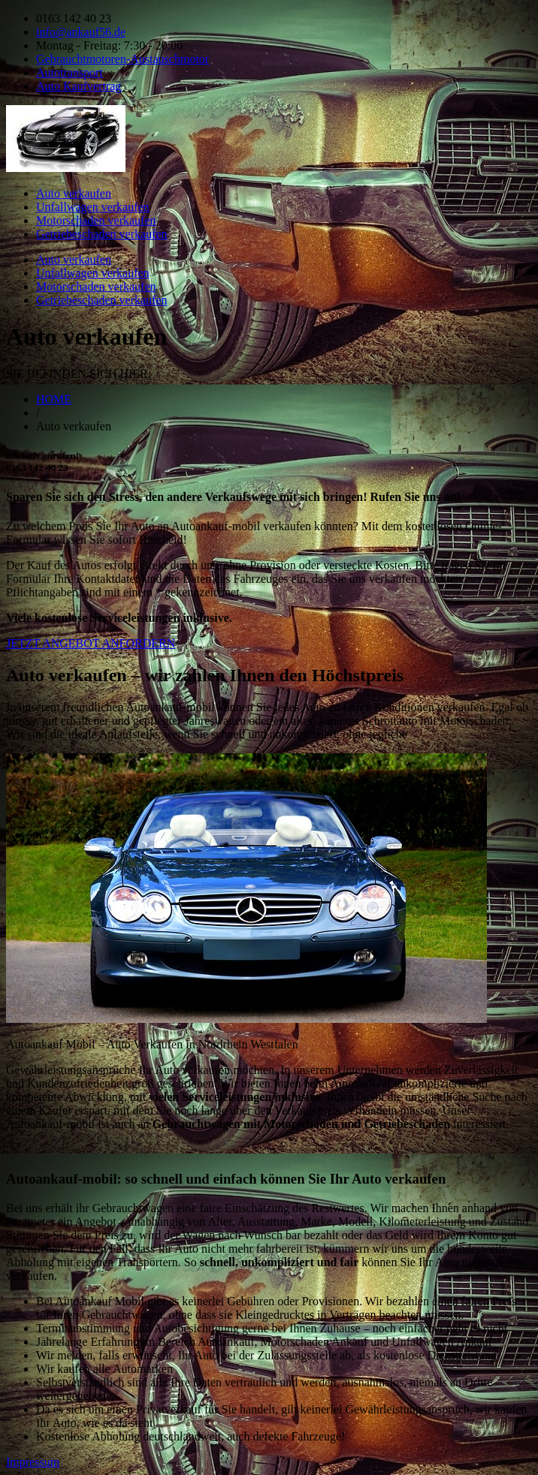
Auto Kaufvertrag (78, 86)
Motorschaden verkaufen (96, 220)
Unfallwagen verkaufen (93, 207)
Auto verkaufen (73, 193)
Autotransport (69, 72)
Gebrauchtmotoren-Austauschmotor (122, 59)
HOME (53, 399)
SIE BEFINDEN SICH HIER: (78, 373)
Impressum (32, 1461)
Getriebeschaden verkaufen (102, 234)
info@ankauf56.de (80, 32)
